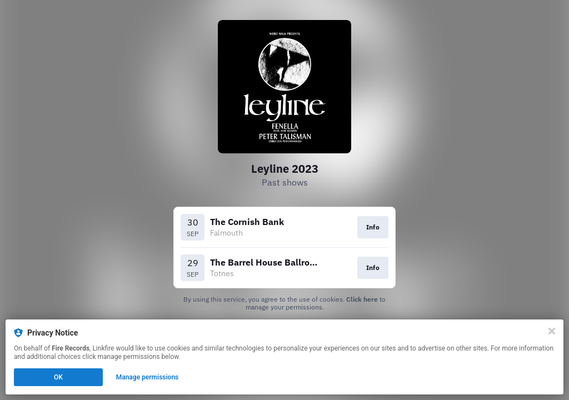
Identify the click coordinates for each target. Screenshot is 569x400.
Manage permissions (147, 377)
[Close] (552, 331)
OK (58, 377)
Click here (362, 299)
